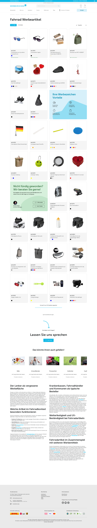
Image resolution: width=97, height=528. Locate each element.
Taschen (64, 424)
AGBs (42, 498)
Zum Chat (48, 358)
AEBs (42, 497)
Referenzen (46, 10)
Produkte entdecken (18, 394)
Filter (13, 25)
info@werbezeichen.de (17, 498)
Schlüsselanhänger (31, 451)
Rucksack (53, 466)
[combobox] (47, 6)
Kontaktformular (16, 503)
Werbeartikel (74, 453)
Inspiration (30, 10)
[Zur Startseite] (18, 5)
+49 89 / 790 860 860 (17, 500)
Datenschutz (43, 495)
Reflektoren (74, 444)
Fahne (84, 469)
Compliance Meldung (45, 496)
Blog (54, 10)
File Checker (64, 495)
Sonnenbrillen (57, 469)
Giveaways (81, 417)
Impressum (43, 494)
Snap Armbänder (20, 442)
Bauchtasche (19, 445)
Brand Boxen (64, 494)
